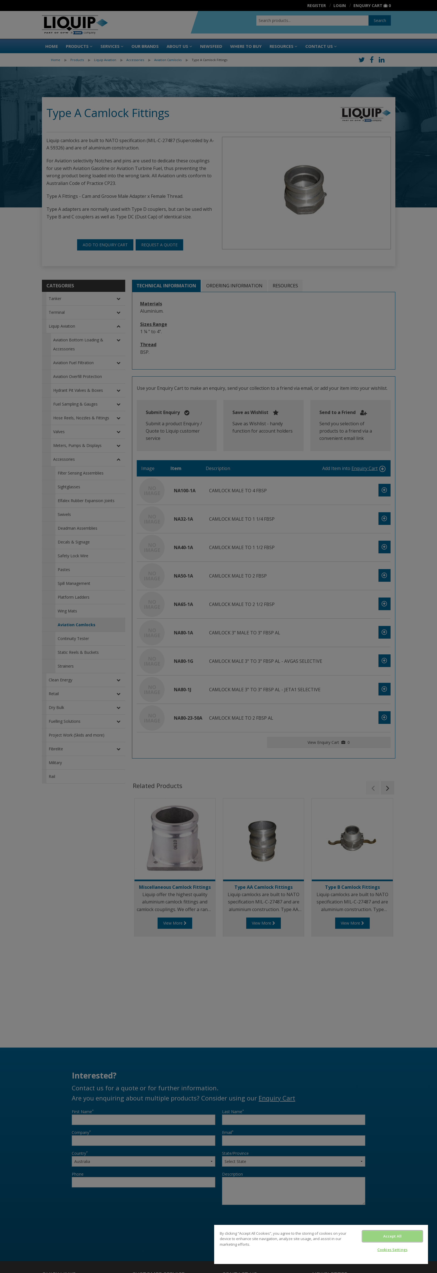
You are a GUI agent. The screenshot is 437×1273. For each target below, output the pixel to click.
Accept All (392, 1236)
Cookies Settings (392, 1249)
